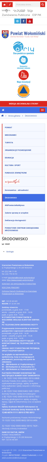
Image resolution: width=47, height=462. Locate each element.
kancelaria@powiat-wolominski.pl (21, 277)
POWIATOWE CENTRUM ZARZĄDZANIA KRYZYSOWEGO (22, 229)
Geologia (10, 251)
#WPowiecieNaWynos (14, 205)
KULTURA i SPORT (13, 165)
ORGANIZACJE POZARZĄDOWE (18, 150)
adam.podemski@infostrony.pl (14, 457)
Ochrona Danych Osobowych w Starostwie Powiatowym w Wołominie (19, 292)
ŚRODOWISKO (31, 116)
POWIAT (8, 127)
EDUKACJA (9, 157)
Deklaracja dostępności (15, 220)
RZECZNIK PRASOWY (10, 287)
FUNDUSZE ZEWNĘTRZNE (16, 173)
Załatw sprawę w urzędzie (16, 213)
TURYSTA (9, 142)
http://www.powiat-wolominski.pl (20, 280)
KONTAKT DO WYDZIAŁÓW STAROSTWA (19, 284)
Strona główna (14, 116)
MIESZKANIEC (11, 135)
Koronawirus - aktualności (16, 190)
